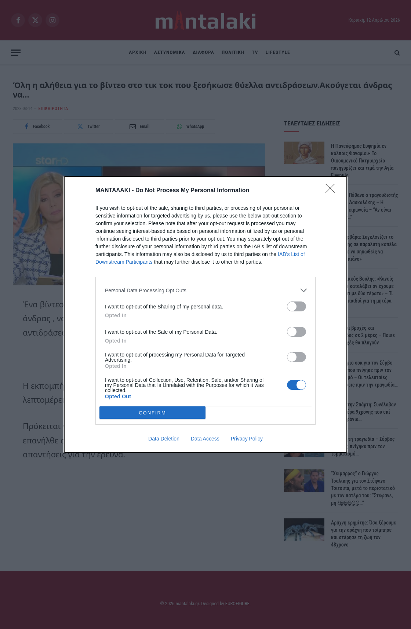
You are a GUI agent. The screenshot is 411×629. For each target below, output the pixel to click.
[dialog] (205, 314)
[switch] (296, 306)
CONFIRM (152, 413)
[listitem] (205, 290)
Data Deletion (163, 439)
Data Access (205, 439)
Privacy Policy (247, 439)
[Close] (332, 191)
